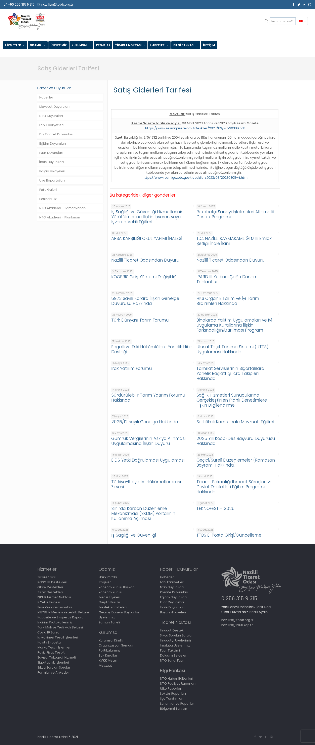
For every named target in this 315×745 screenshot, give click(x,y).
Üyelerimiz (107, 617)
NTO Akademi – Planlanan (59, 217)
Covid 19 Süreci (48, 632)
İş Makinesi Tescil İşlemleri (57, 637)
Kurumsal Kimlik (111, 640)
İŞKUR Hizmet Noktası (54, 597)
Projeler (105, 582)
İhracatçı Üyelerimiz (175, 640)
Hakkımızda (108, 577)
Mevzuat (105, 665)
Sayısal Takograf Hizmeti (56, 657)
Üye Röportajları (52, 180)
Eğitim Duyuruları (52, 143)
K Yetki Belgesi (48, 602)
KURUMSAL (81, 45)
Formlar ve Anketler (53, 672)
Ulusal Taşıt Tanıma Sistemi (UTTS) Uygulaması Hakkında (232, 349)
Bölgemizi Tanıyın (173, 708)
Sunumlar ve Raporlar (177, 703)
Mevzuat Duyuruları (54, 106)
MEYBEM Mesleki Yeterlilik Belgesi (63, 612)
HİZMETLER (15, 45)
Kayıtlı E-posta (49, 642)
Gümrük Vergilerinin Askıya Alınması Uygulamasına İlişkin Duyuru (148, 440)
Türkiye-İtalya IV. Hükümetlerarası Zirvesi (146, 484)
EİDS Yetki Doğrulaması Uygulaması (148, 460)
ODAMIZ (38, 45)
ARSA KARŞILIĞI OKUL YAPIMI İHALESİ (146, 238)
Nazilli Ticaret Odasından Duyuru (145, 260)
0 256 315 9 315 (239, 598)
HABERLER (159, 45)
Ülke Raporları (171, 688)
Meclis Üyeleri (109, 597)
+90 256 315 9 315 (21, 4)
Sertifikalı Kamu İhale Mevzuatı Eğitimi (235, 422)
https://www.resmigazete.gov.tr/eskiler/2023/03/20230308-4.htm (195, 177)
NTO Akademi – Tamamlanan (62, 208)
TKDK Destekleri (50, 592)
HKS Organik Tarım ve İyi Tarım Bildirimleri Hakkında (227, 300)
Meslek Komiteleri (113, 607)
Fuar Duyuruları (51, 152)
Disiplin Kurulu (109, 602)
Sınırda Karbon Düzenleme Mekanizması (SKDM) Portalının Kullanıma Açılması (143, 513)
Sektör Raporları (173, 693)
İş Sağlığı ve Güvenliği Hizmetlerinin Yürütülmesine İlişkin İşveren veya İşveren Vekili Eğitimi (147, 217)
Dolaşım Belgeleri (173, 655)
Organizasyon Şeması (116, 645)
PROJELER (103, 45)
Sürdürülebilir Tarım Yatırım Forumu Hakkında (148, 397)
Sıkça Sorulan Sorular (53, 667)
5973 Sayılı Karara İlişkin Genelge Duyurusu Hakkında (145, 300)
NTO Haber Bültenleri (176, 678)
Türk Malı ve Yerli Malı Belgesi (60, 627)
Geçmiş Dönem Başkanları (119, 612)
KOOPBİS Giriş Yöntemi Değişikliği (144, 277)
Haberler (46, 97)
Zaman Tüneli (109, 622)
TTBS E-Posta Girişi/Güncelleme (228, 535)
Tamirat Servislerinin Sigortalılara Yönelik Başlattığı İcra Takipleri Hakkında (230, 373)
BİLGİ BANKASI (185, 45)
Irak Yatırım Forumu (131, 368)
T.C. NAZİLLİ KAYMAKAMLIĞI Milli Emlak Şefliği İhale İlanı (234, 240)
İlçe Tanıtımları (171, 698)
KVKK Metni (108, 660)
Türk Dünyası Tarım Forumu (140, 320)
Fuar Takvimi (170, 650)
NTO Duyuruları (51, 116)
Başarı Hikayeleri (52, 171)
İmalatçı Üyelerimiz (175, 645)
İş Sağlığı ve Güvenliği (133, 535)
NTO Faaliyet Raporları (177, 683)
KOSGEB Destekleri (52, 582)
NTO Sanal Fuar (172, 660)
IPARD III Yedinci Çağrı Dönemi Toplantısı (227, 279)
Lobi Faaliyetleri (51, 125)
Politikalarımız (110, 650)
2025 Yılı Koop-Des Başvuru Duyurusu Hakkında (235, 440)
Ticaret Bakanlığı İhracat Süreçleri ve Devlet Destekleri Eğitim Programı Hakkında (234, 487)
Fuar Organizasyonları (54, 607)
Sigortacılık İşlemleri (53, 662)
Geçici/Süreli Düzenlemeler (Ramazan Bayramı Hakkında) (235, 462)
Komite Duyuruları (174, 592)
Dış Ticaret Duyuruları (56, 134)
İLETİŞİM (209, 45)
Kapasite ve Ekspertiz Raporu (60, 617)
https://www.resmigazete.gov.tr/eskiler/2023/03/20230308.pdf (195, 128)
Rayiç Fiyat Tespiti (51, 652)
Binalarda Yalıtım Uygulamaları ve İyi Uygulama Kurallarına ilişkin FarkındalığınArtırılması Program (234, 325)
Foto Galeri (48, 189)
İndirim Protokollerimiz (55, 622)
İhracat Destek (172, 630)
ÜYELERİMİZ (58, 45)
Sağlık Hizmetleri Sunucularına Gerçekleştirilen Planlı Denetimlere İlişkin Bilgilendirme (231, 400)
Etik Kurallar (108, 655)
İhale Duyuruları (51, 162)
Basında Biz (48, 199)
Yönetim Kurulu (110, 592)
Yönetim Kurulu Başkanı (117, 587)
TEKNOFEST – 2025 (215, 508)
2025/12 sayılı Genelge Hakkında (144, 422)
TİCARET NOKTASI (130, 45)
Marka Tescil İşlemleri (54, 647)
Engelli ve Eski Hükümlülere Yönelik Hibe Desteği (151, 349)
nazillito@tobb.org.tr (57, 4)
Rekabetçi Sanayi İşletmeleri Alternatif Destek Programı (235, 214)
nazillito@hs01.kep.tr (237, 625)
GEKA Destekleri (50, 587)
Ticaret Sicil (46, 577)
